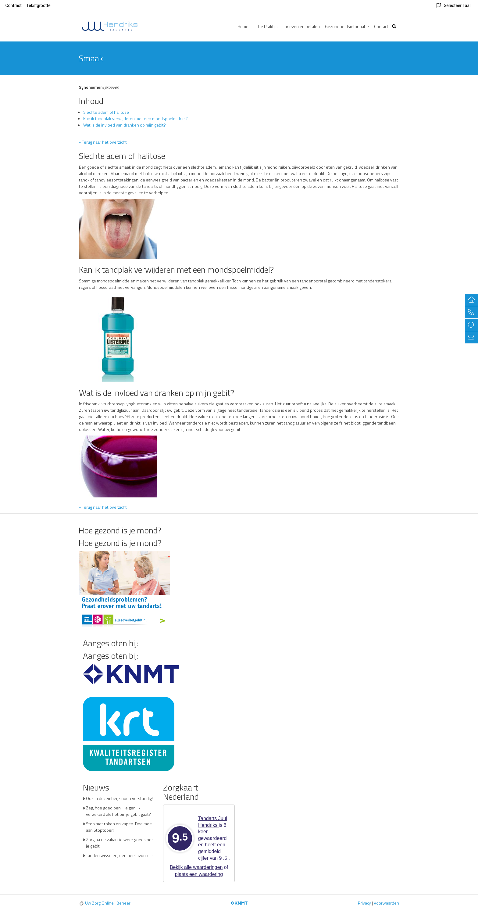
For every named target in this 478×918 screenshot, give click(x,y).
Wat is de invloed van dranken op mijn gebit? (124, 125)
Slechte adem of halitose (106, 112)
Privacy (364, 903)
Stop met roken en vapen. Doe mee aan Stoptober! (119, 826)
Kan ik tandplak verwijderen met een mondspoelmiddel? (135, 118)
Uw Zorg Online (99, 903)
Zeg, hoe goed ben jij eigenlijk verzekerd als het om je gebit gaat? (118, 811)
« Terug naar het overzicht (103, 142)
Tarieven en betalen (301, 26)
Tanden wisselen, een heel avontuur (119, 855)
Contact (381, 26)
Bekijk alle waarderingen (196, 867)
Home (242, 26)
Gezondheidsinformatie (347, 26)
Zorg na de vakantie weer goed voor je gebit (119, 842)
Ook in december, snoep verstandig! (119, 798)
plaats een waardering (199, 874)
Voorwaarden (386, 903)
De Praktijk (268, 26)
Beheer (123, 903)
